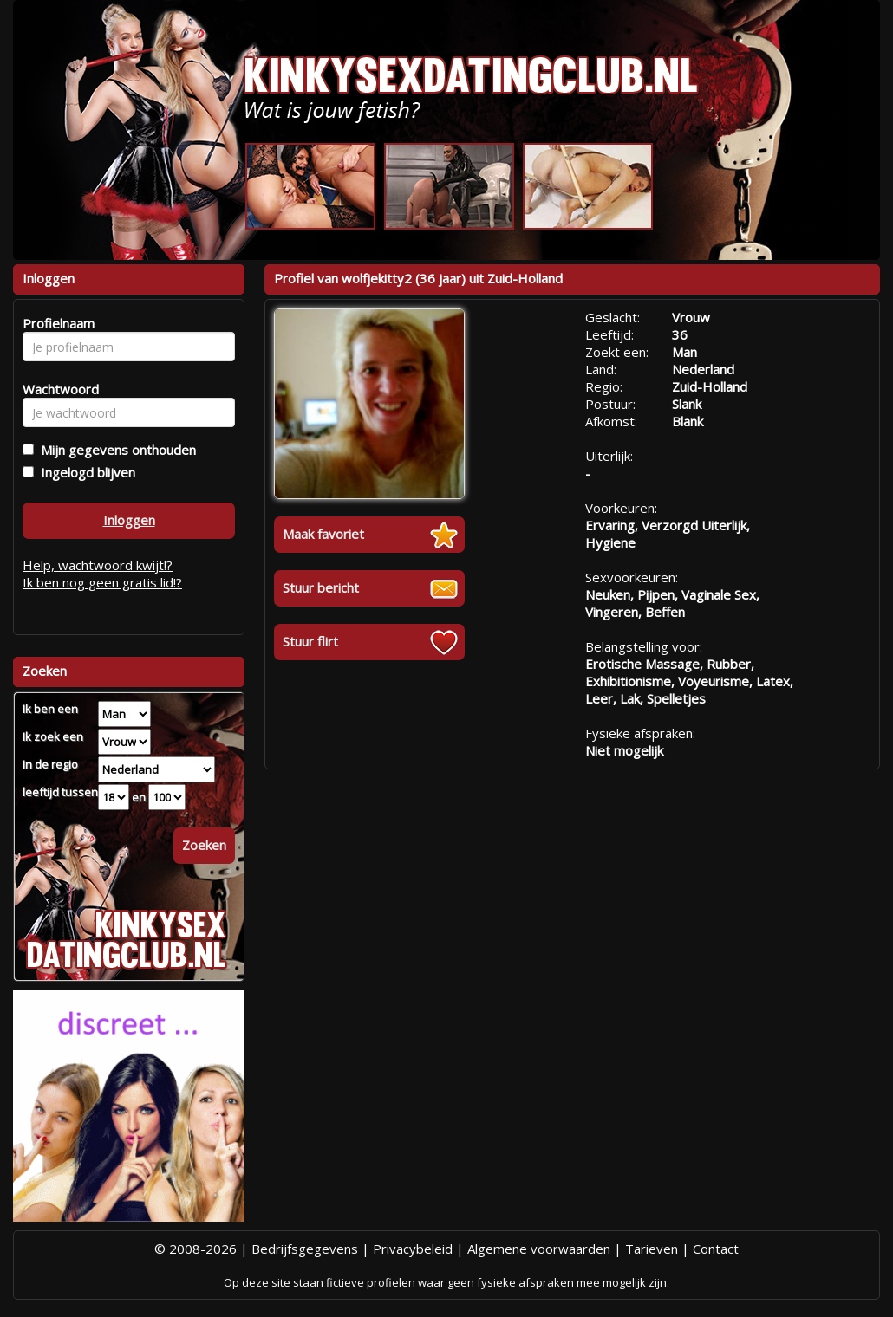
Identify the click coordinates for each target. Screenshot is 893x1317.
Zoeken (204, 844)
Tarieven (651, 1248)
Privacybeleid (413, 1248)
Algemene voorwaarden (538, 1248)
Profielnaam (56, 323)
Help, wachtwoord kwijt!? (98, 565)
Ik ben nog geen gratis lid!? (102, 582)
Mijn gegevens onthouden (115, 449)
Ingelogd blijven (84, 472)
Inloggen (129, 520)
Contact (716, 1248)
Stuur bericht (321, 587)
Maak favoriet (323, 533)
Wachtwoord (56, 389)
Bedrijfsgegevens (304, 1248)
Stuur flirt (310, 641)
